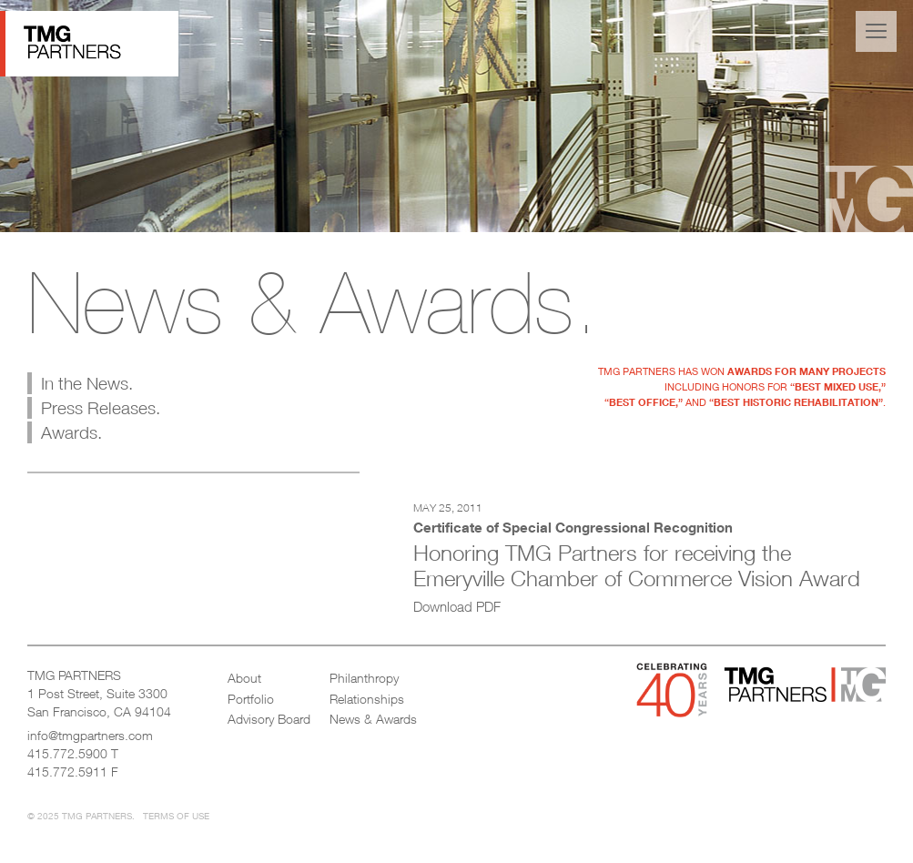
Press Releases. (100, 408)
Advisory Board (269, 718)
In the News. (87, 383)
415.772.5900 (67, 753)
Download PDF (457, 606)
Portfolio (251, 698)
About (244, 677)
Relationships (367, 698)
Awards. (71, 432)
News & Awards (373, 718)
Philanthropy (364, 677)
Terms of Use (176, 815)
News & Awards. (312, 302)
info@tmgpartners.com (90, 735)
